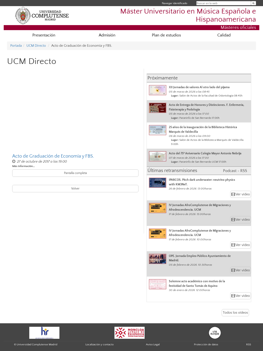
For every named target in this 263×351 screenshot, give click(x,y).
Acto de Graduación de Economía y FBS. (53, 156)
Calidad (224, 35)
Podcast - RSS (235, 171)
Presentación (43, 35)
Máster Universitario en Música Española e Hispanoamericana (188, 15)
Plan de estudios (166, 35)
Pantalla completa (75, 173)
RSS (248, 344)
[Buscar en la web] (253, 3)
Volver (75, 188)
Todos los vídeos (235, 313)
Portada (16, 46)
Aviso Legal (153, 344)
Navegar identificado (174, 3)
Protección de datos (206, 344)
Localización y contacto (99, 344)
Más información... (23, 166)
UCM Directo (36, 46)
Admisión (107, 35)
